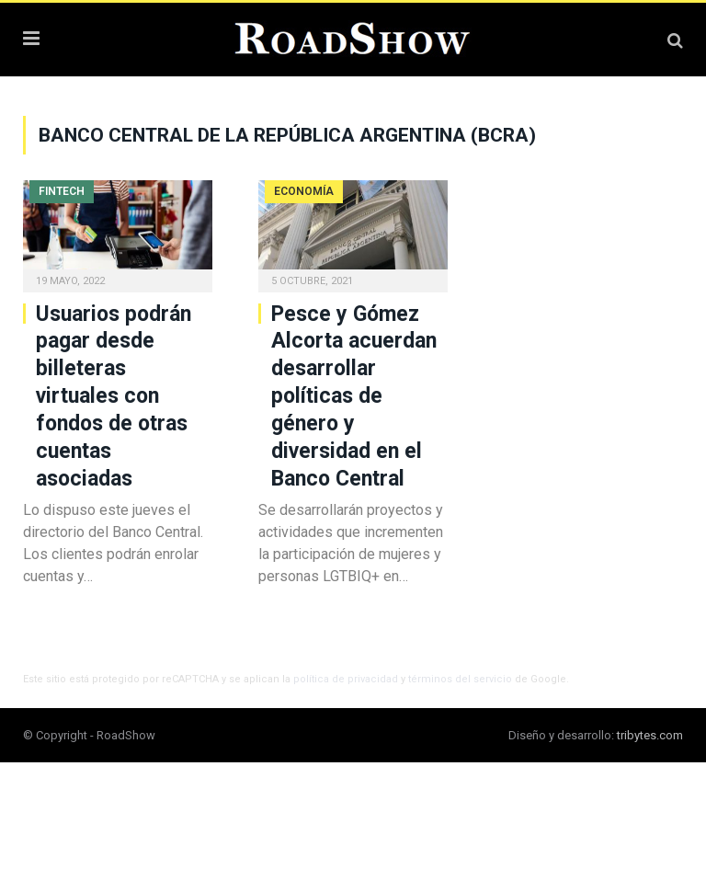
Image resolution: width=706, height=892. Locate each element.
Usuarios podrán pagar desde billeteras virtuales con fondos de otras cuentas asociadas (113, 396)
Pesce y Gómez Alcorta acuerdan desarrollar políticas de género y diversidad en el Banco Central (354, 396)
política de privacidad (345, 679)
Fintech (62, 191)
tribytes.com (650, 735)
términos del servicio (460, 679)
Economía (304, 191)
